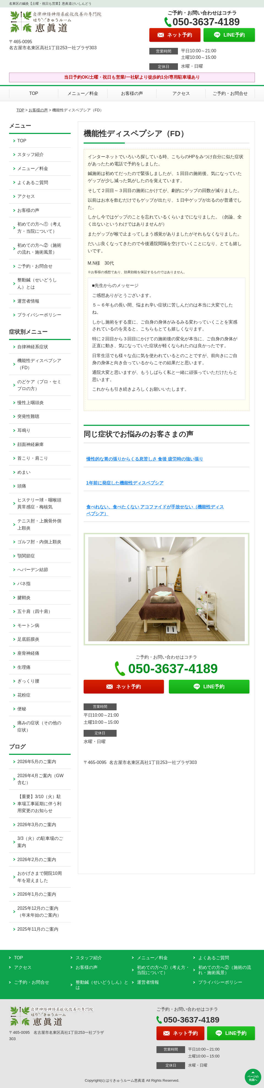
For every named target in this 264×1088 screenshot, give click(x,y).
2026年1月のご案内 (36, 894)
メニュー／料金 (82, 93)
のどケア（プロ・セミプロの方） (39, 385)
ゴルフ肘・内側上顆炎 (39, 541)
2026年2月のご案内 (36, 859)
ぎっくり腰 (28, 681)
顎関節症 (26, 555)
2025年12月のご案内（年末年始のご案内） (39, 912)
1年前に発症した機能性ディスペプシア (125, 483)
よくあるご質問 (32, 182)
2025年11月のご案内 (37, 929)
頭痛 (21, 486)
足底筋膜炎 (28, 639)
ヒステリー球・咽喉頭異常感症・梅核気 (39, 503)
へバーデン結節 (32, 569)
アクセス (181, 93)
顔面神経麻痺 (30, 444)
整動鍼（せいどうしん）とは (37, 283)
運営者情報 (28, 301)
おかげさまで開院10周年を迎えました (39, 877)
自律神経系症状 (32, 346)
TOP (33, 93)
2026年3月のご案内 (36, 824)
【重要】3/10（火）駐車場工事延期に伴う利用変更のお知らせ (39, 803)
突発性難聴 (28, 416)
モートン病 (28, 625)
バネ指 (24, 583)
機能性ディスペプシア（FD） (39, 364)
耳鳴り (24, 430)
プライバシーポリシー (39, 315)
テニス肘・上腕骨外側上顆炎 (39, 524)
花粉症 (24, 695)
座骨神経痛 (28, 653)
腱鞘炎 (24, 597)
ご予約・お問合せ (230, 93)
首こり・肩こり (32, 458)
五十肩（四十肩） (35, 611)
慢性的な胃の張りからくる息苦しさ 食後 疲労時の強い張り (144, 459)
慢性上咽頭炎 (30, 402)
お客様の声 (132, 93)
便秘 (21, 708)
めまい (24, 472)
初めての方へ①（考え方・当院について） (39, 228)
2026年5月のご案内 (36, 761)
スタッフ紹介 (30, 154)
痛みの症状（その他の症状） (39, 726)
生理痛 (24, 667)
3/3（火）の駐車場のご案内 (40, 842)
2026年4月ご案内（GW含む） (40, 779)
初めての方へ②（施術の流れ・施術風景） (39, 249)
